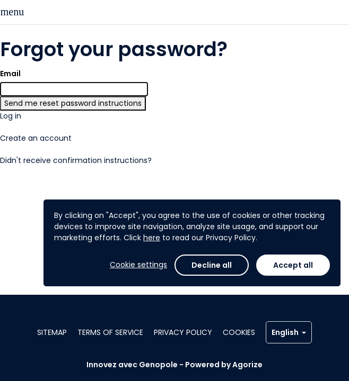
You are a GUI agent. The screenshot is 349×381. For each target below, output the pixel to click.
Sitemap (52, 332)
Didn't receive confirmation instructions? (76, 160)
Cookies (239, 332)
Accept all (293, 265)
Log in (10, 116)
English (289, 332)
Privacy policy (183, 332)
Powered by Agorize (224, 364)
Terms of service (110, 332)
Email (10, 73)
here (151, 237)
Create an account (36, 138)
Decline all (211, 265)
